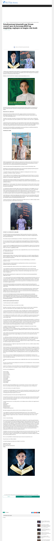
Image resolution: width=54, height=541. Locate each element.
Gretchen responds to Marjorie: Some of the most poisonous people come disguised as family (45, 38)
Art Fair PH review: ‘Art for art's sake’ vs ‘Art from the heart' (45, 41)
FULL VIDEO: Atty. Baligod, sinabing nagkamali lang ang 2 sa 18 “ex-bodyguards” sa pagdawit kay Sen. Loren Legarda (45, 13)
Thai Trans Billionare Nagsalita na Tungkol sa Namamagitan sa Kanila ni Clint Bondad (45, 31)
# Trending (6, 525)
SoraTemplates (8, 539)
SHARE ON (25, 509)
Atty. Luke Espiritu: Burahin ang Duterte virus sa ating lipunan (45, 27)
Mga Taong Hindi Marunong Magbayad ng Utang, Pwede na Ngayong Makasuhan (45, 34)
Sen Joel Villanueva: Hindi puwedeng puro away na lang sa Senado (45, 24)
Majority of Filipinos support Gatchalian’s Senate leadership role (45, 9)
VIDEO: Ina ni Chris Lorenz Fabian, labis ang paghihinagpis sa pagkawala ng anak (46, 20)
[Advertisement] (19, 14)
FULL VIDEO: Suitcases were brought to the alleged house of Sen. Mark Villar (45, 17)
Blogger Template (18, 539)
